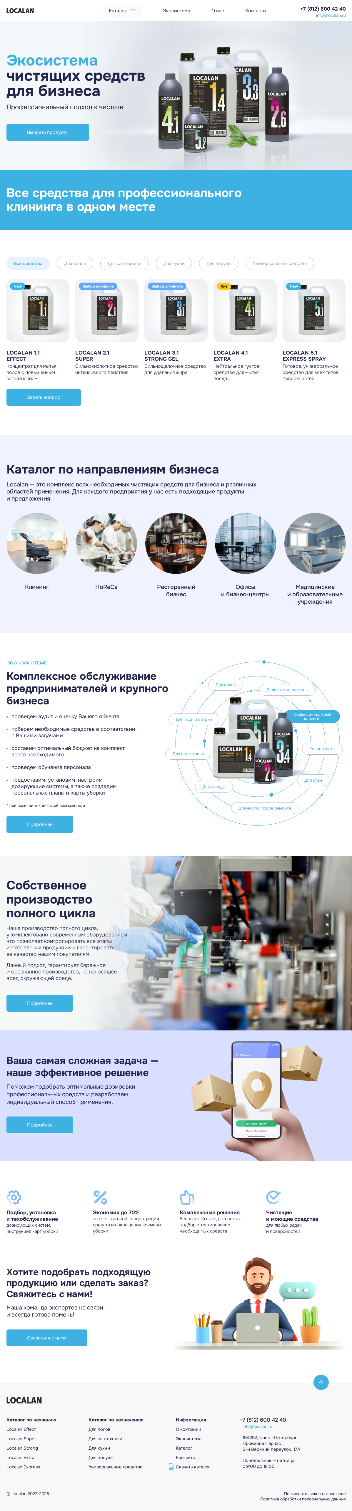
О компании (188, 1429)
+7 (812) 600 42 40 (323, 9)
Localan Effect (21, 1429)
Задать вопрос (43, 397)
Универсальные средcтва (115, 1467)
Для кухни (174, 263)
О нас (217, 11)
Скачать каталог (193, 1467)
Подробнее (40, 824)
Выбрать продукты (48, 132)
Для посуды (218, 263)
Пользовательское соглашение (315, 1493)
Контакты (255, 11)
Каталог (122, 11)
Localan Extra (20, 1457)
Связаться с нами (47, 1338)
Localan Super (21, 1439)
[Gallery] (176, 95)
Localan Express (23, 1467)
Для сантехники (124, 263)
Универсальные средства (280, 263)
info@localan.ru (331, 15)
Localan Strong (22, 1448)
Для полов (75, 263)
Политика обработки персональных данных (303, 1499)
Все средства (28, 263)
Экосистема (176, 11)
